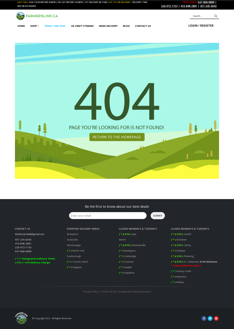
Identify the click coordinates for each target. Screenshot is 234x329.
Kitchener (179, 239)
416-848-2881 (23, 243)
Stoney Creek (181, 271)
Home (21, 25)
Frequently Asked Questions (135, 291)
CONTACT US (143, 25)
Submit (157, 215)
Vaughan (74, 267)
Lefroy (181, 245)
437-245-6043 (23, 239)
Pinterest (216, 318)
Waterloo (179, 276)
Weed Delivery (108, 25)
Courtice (126, 261)
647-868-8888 (23, 251)
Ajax (127, 234)
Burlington (127, 250)
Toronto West (77, 261)
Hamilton (126, 272)
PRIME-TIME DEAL (55, 25)
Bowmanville (132, 245)
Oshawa (178, 250)
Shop (33, 25)
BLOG (126, 25)
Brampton (72, 234)
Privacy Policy (90, 291)
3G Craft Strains (82, 25)
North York (75, 250)
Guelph (125, 267)
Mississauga (74, 245)
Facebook (204, 318)
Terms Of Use (109, 291)
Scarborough (74, 256)
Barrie (122, 239)
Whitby (178, 282)
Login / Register (201, 25)
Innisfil (181, 234)
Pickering (188, 256)
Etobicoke (72, 239)
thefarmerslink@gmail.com (29, 234)
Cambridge (127, 256)
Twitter (210, 318)
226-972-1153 (23, 247)
